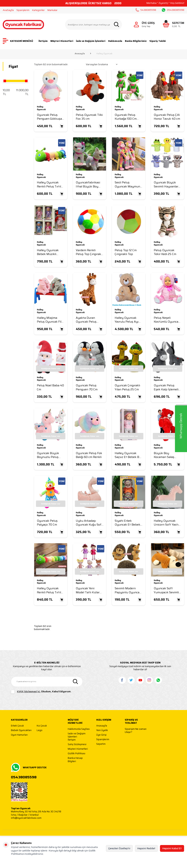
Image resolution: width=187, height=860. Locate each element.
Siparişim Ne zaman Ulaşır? (135, 730)
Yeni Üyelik (102, 730)
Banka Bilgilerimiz (136, 41)
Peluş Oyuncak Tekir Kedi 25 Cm (165, 252)
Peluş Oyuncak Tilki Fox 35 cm (89, 117)
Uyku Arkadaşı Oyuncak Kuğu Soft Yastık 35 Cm (89, 523)
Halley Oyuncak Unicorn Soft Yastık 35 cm (167, 523)
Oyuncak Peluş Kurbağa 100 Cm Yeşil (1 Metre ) (126, 117)
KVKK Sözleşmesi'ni (28, 691)
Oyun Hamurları (19, 735)
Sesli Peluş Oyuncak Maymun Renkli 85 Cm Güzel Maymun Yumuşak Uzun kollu (128, 184)
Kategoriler (38, 10)
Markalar (52, 10)
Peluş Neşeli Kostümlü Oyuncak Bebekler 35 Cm (167, 320)
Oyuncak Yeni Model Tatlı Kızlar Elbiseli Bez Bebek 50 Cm (88, 590)
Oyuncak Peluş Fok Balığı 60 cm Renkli (89, 455)
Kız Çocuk (42, 726)
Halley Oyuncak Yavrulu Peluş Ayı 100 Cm (126, 320)
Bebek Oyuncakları (21, 730)
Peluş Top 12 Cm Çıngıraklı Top (126, 252)
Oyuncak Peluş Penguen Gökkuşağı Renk (50, 117)
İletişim (43, 41)
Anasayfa (80, 53)
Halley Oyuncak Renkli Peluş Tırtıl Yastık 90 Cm (49, 590)
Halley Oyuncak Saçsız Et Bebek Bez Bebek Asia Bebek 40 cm (128, 455)
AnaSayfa (8, 10)
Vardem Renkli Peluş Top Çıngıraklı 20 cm (89, 252)
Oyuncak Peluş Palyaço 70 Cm (47, 523)
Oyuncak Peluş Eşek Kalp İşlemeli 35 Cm (166, 387)
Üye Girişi (101, 735)
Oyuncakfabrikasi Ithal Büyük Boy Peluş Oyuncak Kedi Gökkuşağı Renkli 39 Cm (89, 184)
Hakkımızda (115, 41)
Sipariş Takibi (157, 41)
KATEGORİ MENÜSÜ (18, 41)
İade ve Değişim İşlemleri (90, 41)
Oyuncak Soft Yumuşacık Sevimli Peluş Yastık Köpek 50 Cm (167, 590)
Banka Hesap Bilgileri (75, 759)
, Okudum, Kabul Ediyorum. (41, 692)
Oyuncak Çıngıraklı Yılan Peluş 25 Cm (127, 387)
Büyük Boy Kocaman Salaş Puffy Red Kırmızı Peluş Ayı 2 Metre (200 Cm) (166, 455)
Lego (39, 730)
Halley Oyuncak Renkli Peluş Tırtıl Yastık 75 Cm (49, 184)
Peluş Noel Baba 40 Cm (50, 387)
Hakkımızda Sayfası (79, 729)
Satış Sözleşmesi (77, 744)
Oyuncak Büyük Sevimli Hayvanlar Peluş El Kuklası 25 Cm (167, 184)
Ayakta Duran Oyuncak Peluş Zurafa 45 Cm (86, 320)
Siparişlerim (22, 10)
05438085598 (173, 10)
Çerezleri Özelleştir (119, 848)
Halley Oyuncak (41, 108)
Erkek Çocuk (17, 726)
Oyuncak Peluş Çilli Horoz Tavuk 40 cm (167, 117)
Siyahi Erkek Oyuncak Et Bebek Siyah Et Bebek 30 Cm (127, 523)
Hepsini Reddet (146, 848)
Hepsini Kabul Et (172, 848)
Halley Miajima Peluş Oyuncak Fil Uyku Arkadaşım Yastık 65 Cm (49, 320)
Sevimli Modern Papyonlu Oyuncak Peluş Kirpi (128, 590)
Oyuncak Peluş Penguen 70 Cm (87, 387)
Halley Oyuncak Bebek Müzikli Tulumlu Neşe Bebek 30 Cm (48, 252)
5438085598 (146, 10)
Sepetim (101, 744)
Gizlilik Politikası (76, 753)
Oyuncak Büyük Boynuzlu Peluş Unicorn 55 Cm (48, 455)
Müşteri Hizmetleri (61, 41)
